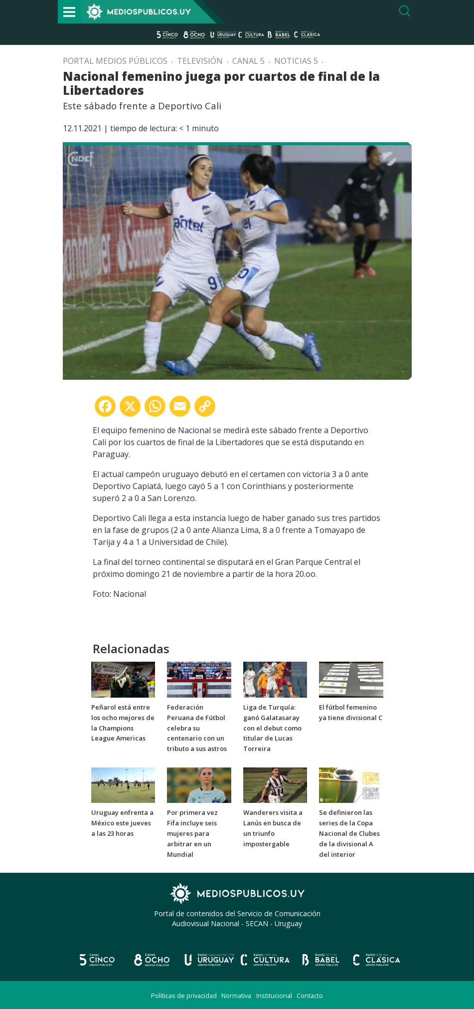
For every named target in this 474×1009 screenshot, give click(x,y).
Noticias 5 (296, 60)
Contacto (310, 995)
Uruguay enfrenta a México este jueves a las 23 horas (122, 823)
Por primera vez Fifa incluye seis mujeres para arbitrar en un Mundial (192, 833)
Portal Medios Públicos (115, 60)
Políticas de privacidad (184, 995)
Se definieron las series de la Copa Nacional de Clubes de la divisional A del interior (349, 833)
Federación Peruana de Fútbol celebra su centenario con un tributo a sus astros (197, 728)
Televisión (200, 60)
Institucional (274, 995)
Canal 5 (248, 60)
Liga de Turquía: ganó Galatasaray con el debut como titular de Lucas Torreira (272, 728)
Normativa (236, 995)
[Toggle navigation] (69, 11)
